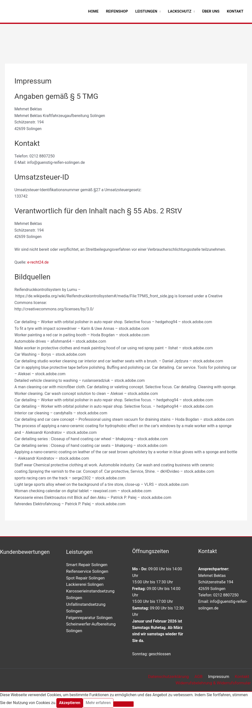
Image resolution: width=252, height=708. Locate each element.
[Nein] (123, 704)
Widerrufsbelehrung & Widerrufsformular (214, 683)
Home (93, 11)
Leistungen (146, 11)
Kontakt (235, 11)
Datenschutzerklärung (173, 676)
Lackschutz (179, 11)
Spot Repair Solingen (85, 577)
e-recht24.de (38, 262)
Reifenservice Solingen (87, 571)
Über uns (211, 11)
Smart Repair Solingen (87, 564)
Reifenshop (117, 11)
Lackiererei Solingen (85, 584)
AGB (202, 676)
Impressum (220, 676)
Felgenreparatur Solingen (89, 616)
